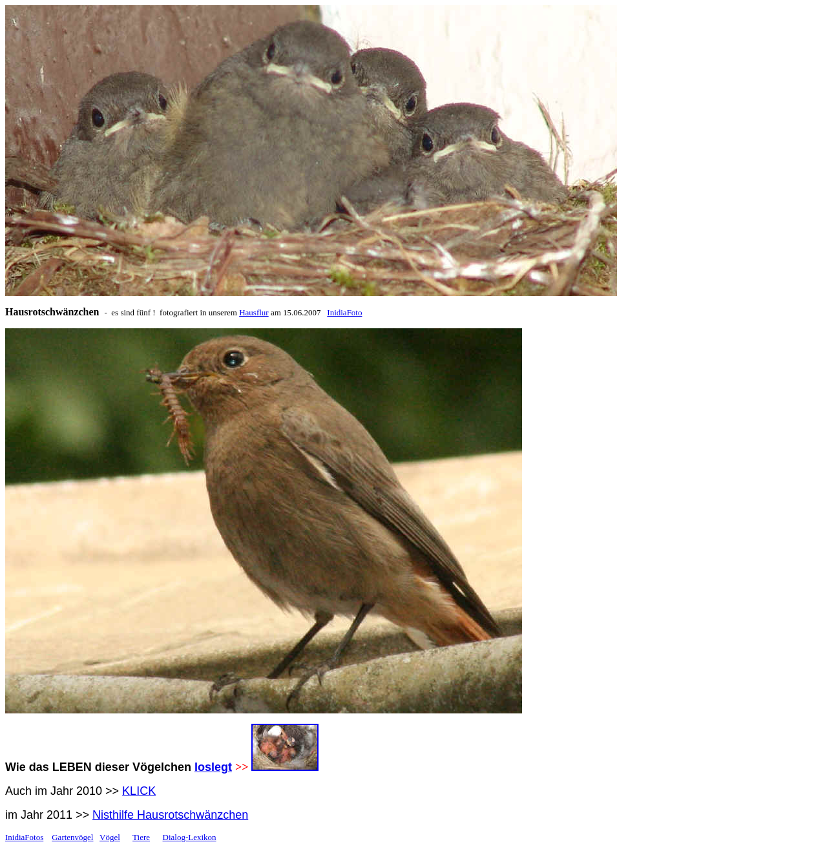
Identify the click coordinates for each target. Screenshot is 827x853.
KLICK (139, 791)
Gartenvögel (72, 837)
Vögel (109, 837)
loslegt (213, 767)
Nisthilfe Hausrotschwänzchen (170, 814)
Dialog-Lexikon (189, 837)
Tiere (141, 837)
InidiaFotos (24, 837)
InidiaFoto (344, 312)
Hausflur (254, 312)
